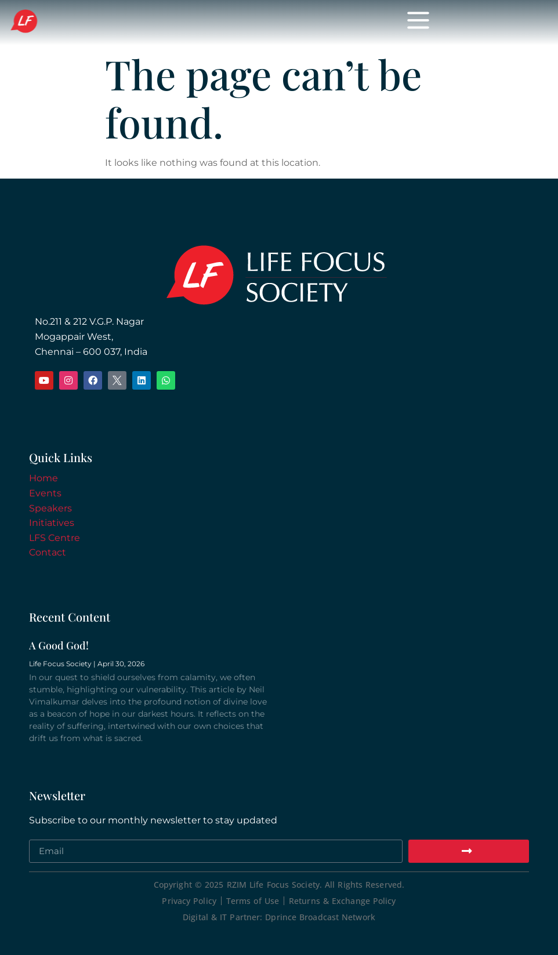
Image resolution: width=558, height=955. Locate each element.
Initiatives (51, 522)
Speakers (50, 508)
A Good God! (59, 645)
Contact (47, 552)
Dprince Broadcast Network (320, 917)
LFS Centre (54, 537)
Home (43, 478)
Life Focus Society (128, 22)
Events (45, 493)
